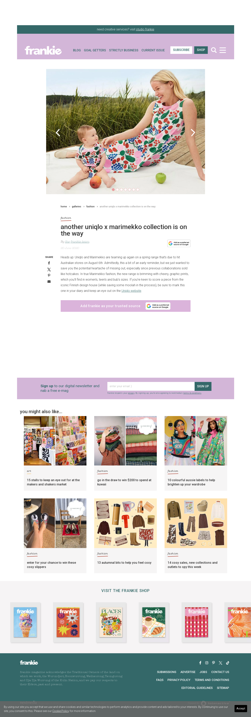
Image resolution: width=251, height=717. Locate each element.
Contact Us (220, 672)
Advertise (187, 672)
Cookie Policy (60, 711)
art (29, 472)
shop (201, 50)
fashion (90, 206)
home (64, 206)
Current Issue (153, 50)
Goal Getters (95, 50)
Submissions (166, 672)
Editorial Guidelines (197, 688)
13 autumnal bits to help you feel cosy (124, 562)
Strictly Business (123, 50)
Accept (240, 708)
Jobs (203, 672)
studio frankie (145, 29)
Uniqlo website (131, 291)
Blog (77, 50)
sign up (203, 386)
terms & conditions (192, 393)
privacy (131, 393)
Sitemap (223, 688)
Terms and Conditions (212, 680)
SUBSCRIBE (181, 50)
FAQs (159, 680)
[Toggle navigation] (222, 50)
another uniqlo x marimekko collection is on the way (127, 206)
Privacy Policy (178, 680)
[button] (58, 132)
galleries (76, 206)
